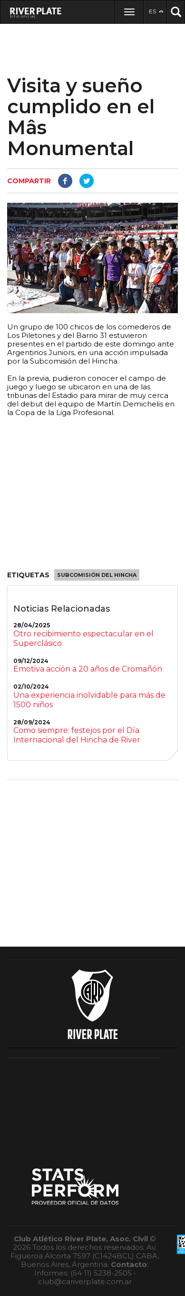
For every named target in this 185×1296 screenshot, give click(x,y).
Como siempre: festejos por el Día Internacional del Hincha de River (76, 735)
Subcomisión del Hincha (96, 575)
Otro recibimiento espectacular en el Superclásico (83, 638)
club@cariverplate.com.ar (85, 1281)
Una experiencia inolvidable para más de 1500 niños (89, 700)
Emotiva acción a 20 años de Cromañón (87, 668)
